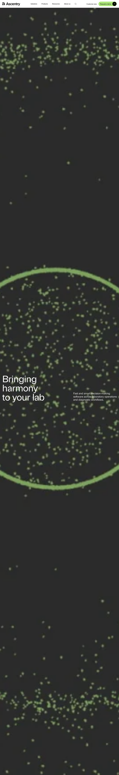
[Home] (11, 4)
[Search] (75, 4)
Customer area (92, 4)
